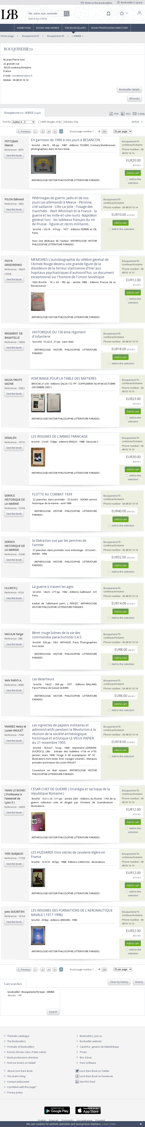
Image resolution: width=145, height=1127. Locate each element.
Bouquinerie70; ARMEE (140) (22, 113)
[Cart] (108, 13)
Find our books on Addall (19, 1063)
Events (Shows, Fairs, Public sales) (24, 1052)
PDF (114, 113)
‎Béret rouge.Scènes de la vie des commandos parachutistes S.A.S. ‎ (57, 635)
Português (68, 1120)
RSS (125, 113)
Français (54, 1120)
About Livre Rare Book (20, 1071)
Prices (83, 1052)
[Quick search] (47, 13)
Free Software (88, 1062)
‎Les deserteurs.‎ (43, 679)
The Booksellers (75, 27)
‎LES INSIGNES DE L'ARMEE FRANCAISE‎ (59, 436)
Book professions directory (109, 27)
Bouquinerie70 (30, 36)
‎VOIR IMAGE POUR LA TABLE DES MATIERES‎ (63, 378)
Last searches (13, 984)
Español (100, 1120)
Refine (138, 122)
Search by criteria (37, 18)
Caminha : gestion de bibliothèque (99, 1046)
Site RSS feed (85, 1082)
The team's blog (14, 1076)
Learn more (109, 1123)
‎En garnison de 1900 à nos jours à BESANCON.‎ (66, 140)
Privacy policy (13, 1092)
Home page (24, 27)
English (42, 1120)
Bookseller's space (130, 2)
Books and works (47, 27)
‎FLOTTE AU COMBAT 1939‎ (52, 494)
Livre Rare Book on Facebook (94, 1076)
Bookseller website (88, 1041)
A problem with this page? (19, 1087)
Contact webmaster (16, 1082)
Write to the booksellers (96, 3)
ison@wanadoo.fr (22, 75)
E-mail (139, 113)
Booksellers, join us (88, 1036)
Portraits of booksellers (20, 1046)
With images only (49, 121)
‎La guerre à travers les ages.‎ (53, 586)
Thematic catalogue (16, 1036)
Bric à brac (86, 1057)
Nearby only (69, 121)
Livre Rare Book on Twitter (92, 1071)
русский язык (85, 1120)
